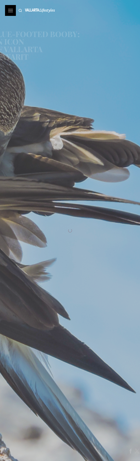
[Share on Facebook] (132, 451)
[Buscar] (20, 10)
